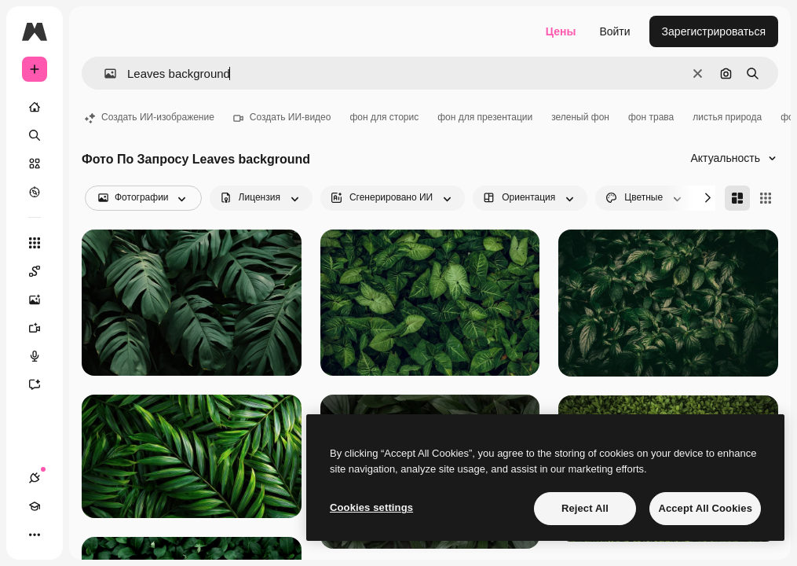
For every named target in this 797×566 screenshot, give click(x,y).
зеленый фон (580, 117)
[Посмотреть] (34, 191)
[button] (104, 73)
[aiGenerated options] (392, 198)
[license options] (261, 198)
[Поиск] (34, 135)
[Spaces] (42, 271)
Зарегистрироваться (714, 31)
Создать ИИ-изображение (149, 117)
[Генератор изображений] (42, 299)
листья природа (727, 117)
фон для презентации (484, 117)
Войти (614, 31)
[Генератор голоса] (42, 356)
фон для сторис (384, 117)
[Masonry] (737, 198)
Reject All (585, 508)
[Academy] (34, 506)
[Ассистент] (42, 384)
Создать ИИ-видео (282, 117)
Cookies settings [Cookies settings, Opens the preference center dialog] (371, 507)
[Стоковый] (34, 163)
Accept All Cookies (705, 508)
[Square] (765, 198)
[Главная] (34, 106)
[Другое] (34, 534)
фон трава (651, 117)
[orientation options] (530, 198)
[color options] (645, 198)
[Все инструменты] (34, 242)
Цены (561, 31)
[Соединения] (34, 478)
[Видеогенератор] (42, 327)
